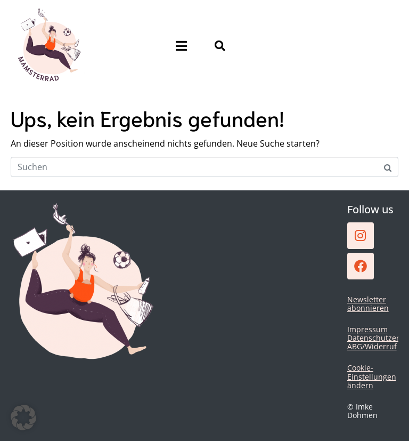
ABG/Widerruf (372, 346)
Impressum (367, 329)
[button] (23, 417)
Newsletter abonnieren (368, 303)
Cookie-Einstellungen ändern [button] (371, 376)
